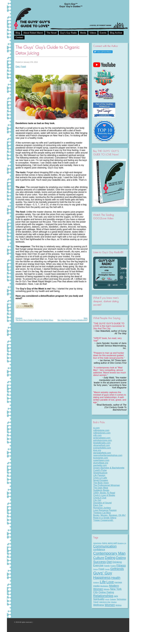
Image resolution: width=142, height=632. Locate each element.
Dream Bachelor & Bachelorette (108, 468)
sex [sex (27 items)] (116, 596)
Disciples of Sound (102, 503)
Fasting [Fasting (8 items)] (113, 566)
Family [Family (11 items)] (107, 566)
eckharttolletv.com (102, 448)
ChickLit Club (99, 498)
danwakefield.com (102, 453)
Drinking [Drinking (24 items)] (117, 562)
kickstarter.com (100, 458)
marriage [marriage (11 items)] (118, 582)
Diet (17, 66)
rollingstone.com (101, 430)
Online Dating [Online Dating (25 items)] (106, 592)
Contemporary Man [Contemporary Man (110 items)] (109, 553)
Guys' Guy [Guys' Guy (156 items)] (102, 573)
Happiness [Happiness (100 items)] (102, 577)
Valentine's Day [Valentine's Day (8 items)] (104, 602)
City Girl (97, 500)
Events (103, 33)
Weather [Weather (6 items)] (114, 602)
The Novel (51, 33)
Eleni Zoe (98, 505)
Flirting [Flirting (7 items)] (95, 569)
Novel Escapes (100, 480)
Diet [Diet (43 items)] (109, 562)
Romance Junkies (102, 508)
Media (83, 33)
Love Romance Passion (105, 510)
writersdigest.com (101, 438)
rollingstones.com (102, 433)
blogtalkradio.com (102, 443)
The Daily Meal (100, 488)
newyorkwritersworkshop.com (107, 455)
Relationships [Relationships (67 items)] (103, 596)
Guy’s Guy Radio (68, 33)
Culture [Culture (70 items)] (98, 558)
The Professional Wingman (106, 485)
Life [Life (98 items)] (103, 582)
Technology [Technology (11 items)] (121, 599)
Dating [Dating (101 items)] (110, 558)
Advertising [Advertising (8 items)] (97, 543)
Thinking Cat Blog (102, 513)
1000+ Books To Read (104, 493)
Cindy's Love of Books (104, 495)
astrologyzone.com (102, 440)
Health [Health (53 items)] (115, 577)
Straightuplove (100, 473)
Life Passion (99, 475)
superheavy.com (101, 460)
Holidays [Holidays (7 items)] (96, 582)
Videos (93, 33)
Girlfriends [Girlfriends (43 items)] (117, 569)
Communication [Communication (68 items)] (105, 546)
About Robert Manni (33, 33)
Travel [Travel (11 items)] (95, 602)
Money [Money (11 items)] (107, 589)
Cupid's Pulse (100, 470)
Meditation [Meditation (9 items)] (104, 586)
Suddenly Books (101, 490)
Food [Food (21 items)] (101, 569)
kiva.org (97, 450)
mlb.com (97, 435)
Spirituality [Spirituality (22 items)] (99, 599)
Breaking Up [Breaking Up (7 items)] (121, 543)
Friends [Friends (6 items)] (107, 569)
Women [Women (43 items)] (110, 605)
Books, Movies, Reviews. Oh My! (109, 515)
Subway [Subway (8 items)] (113, 599)
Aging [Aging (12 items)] (104, 543)
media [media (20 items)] (96, 585)
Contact (19, 37)
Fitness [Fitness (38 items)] (121, 565)
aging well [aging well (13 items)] (112, 543)
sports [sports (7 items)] (107, 599)
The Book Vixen (101, 483)
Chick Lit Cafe (100, 478)
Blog (18, 33)
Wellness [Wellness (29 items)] (98, 604)
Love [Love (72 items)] (110, 582)
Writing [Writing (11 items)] (118, 605)
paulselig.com (100, 465)
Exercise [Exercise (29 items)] (98, 565)
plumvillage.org (100, 463)
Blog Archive (116, 33)
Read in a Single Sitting (104, 518)
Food (23, 66)
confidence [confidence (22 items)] (99, 549)
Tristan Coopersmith (103, 520)
